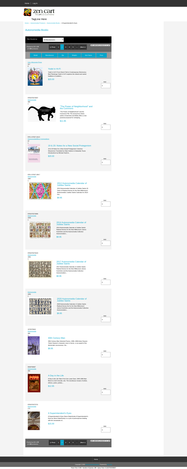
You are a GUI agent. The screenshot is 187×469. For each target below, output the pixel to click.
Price (101, 55)
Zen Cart (109, 464)
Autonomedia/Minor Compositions (38, 139)
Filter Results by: (32, 39)
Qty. (63, 55)
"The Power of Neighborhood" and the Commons (76, 107)
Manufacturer (49, 55)
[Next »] (82, 47)
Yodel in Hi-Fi (54, 69)
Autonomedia (32, 100)
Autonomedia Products (37, 23)
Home (27, 3)
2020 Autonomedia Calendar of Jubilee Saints (72, 300)
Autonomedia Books (53, 23)
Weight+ (74, 55)
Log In (35, 3)
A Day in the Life (56, 375)
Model (36, 55)
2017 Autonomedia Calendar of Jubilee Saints (71, 262)
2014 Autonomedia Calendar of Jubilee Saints (71, 223)
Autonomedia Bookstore (92, 464)
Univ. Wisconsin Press (35, 62)
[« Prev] (52, 47)
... (76, 47)
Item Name (88, 55)
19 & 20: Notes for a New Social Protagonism (69, 145)
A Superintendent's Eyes (59, 413)
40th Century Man (56, 338)
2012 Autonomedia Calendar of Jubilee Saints (72, 184)
